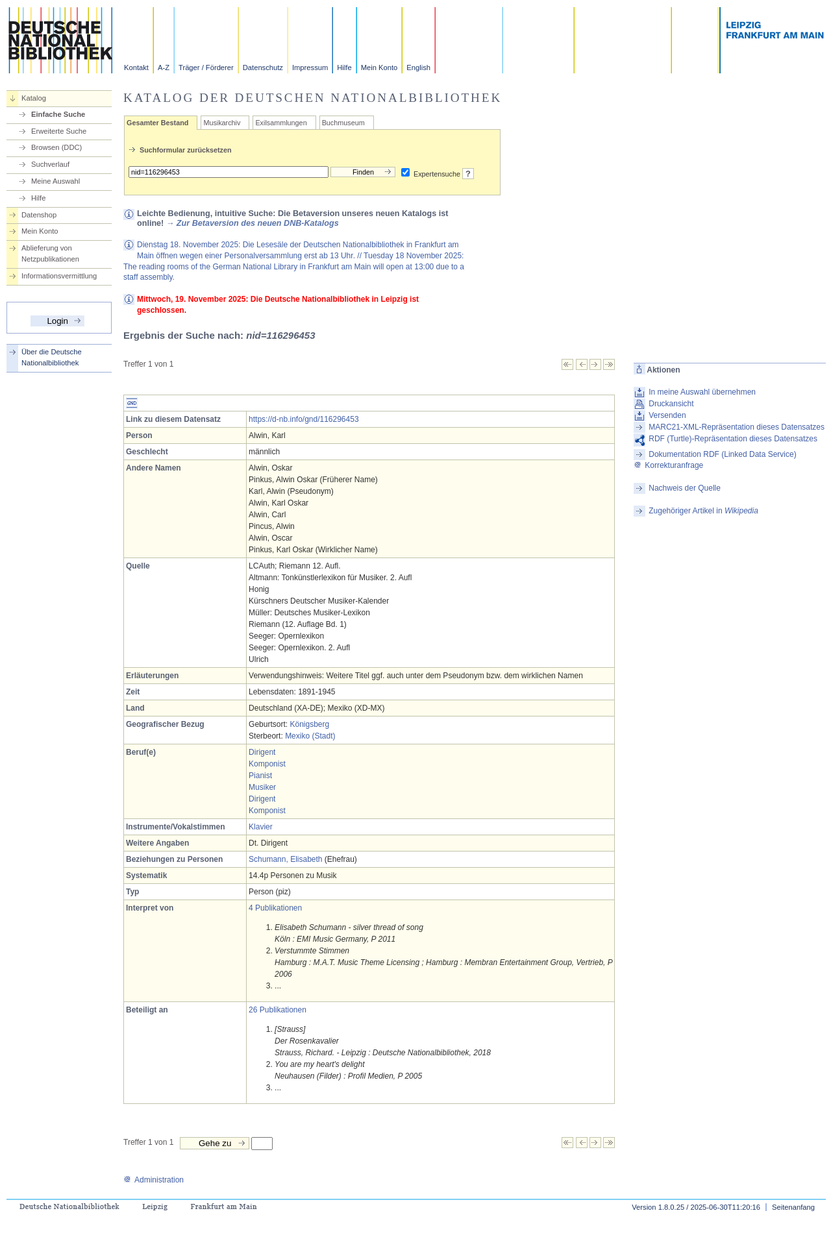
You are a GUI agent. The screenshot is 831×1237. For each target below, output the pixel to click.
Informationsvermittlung (59, 276)
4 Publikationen (275, 907)
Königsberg (309, 724)
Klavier (261, 826)
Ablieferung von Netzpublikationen (50, 253)
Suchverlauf (50, 164)
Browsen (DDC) (56, 147)
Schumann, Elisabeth (285, 859)
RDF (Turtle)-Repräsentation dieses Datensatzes (733, 438)
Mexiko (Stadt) (310, 736)
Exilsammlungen (280, 123)
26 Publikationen (277, 1009)
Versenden (667, 415)
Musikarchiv (221, 123)
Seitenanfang (793, 1207)
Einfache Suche (58, 114)
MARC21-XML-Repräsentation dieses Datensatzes (737, 427)
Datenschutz (263, 67)
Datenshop (38, 215)
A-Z (163, 67)
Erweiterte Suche (58, 131)
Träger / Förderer (206, 67)
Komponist (267, 763)
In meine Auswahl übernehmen (702, 392)
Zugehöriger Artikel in (703, 510)
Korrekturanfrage (668, 465)
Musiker (262, 787)
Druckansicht (671, 403)
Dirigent (262, 752)
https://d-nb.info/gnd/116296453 (303, 419)
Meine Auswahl (55, 181)
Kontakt (136, 67)
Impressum (310, 67)
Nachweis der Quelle (685, 488)
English (418, 67)
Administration (153, 1179)
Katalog (33, 98)
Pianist (260, 775)
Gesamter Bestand (157, 123)
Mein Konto (379, 67)
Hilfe (344, 67)
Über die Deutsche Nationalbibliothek (51, 357)
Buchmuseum (343, 123)
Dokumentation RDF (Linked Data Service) (722, 454)
